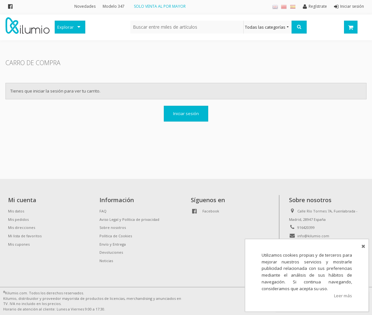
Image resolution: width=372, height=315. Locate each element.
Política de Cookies (115, 235)
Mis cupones (19, 244)
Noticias (106, 260)
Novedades (85, 6)
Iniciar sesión (186, 113)
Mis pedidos (18, 219)
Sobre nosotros (112, 227)
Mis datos (16, 211)
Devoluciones (111, 252)
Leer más (343, 296)
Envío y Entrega (112, 244)
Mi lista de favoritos (25, 235)
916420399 (306, 227)
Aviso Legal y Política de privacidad (129, 219)
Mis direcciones (21, 227)
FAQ (103, 211)
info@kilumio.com (313, 235)
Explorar (65, 27)
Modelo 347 (114, 6)
